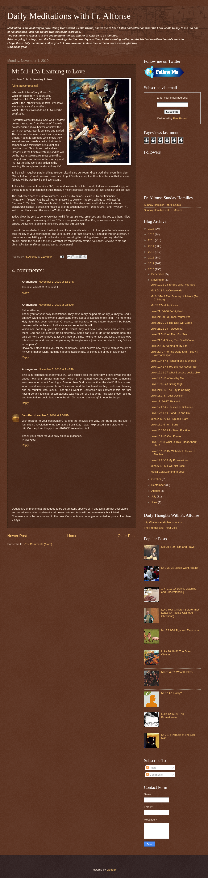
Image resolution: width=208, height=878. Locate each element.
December (158, 274)
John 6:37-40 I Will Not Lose (168, 465)
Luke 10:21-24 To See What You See (173, 284)
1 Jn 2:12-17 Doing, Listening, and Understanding (179, 590)
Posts (151, 767)
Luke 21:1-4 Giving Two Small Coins (172, 340)
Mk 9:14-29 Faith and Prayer (178, 546)
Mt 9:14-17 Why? (171, 693)
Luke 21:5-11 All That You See (169, 334)
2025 (151, 234)
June (154, 502)
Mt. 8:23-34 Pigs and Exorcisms (180, 630)
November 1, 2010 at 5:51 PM (56, 281)
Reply (25, 292)
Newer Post (17, 536)
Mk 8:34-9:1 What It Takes (176, 672)
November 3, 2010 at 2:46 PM (56, 369)
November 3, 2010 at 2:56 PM (51, 415)
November (158, 279)
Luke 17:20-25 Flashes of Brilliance (172, 407)
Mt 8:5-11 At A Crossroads (166, 290)
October (156, 479)
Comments (154, 774)
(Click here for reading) (25, 85)
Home (72, 536)
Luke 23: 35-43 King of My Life (169, 345)
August (156, 490)
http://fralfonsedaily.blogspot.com (163, 522)
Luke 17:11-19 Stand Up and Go (170, 413)
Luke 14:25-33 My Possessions (169, 460)
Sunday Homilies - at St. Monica (163, 210)
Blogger (111, 869)
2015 (151, 240)
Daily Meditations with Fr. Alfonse (69, 16)
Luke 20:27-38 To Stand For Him (170, 430)
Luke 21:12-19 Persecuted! (167, 328)
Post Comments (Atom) (38, 544)
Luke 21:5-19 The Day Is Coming (170, 389)
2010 (151, 269)
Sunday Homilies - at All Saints (162, 204)
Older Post (127, 536)
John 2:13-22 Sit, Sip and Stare (169, 418)
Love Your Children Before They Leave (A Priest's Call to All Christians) (180, 613)
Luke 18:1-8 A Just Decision (167, 395)
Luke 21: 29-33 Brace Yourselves (170, 316)
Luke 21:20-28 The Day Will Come (171, 322)
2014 (151, 246)
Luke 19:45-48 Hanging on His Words (173, 360)
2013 (151, 251)
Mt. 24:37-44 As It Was (164, 305)
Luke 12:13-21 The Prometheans (172, 715)
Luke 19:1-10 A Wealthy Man (168, 378)
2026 (151, 228)
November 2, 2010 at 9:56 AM (56, 304)
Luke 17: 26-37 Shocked (165, 401)
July (154, 496)
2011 (151, 263)
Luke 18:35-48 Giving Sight (167, 384)
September (158, 485)
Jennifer (27, 415)
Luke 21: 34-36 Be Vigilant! (167, 311)
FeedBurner (180, 118)
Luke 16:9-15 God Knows (166, 436)
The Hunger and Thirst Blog (160, 527)
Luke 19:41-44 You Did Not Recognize (173, 366)
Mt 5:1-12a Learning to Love (167, 471)
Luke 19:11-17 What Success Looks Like (175, 372)
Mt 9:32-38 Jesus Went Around (179, 567)
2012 (151, 257)
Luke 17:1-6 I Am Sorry (164, 424)
